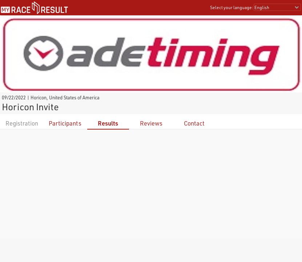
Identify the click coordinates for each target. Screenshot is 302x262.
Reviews (151, 123)
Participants (65, 123)
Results (108, 123)
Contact (194, 123)
